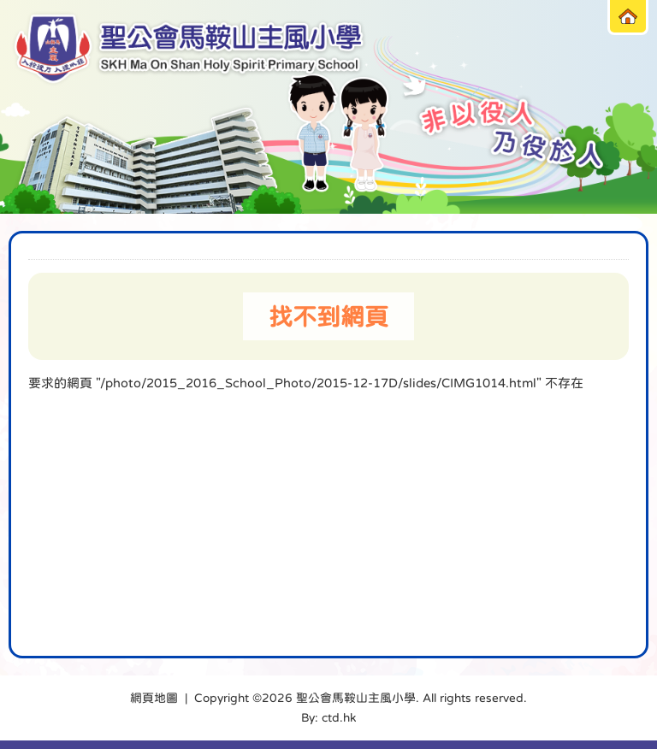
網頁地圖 (154, 698)
